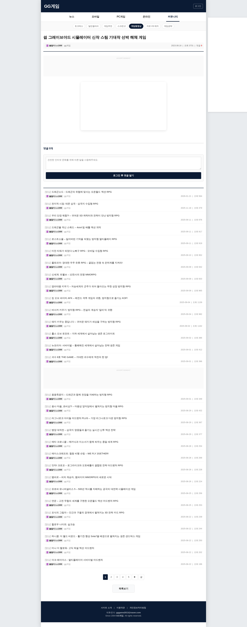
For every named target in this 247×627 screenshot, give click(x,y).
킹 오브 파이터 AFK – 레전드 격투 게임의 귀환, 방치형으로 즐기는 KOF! (86, 298)
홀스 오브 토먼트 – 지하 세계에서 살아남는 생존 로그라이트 (80, 333)
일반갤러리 (93, 26)
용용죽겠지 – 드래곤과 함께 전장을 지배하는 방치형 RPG (78, 394)
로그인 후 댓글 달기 (123, 175)
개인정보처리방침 (138, 607)
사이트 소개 (106, 607)
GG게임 (51, 6)
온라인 (146, 16)
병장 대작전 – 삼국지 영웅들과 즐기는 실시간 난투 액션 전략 (80, 430)
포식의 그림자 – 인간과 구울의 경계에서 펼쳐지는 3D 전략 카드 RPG (84, 512)
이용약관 (121, 607)
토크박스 (79, 26)
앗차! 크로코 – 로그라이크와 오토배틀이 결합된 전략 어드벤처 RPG (84, 465)
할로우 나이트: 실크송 (60, 524)
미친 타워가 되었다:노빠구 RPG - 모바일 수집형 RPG (76, 251)
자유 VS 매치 (153, 26)
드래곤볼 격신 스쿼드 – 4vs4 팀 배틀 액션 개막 (73, 227)
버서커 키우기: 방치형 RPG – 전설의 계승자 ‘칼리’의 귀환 (78, 310)
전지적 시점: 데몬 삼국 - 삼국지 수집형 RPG (71, 203)
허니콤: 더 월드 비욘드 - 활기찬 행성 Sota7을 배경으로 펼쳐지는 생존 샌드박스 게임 (92, 536)
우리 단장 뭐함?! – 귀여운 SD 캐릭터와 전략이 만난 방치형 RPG (82, 215)
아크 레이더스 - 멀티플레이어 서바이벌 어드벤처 (74, 560)
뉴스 (71, 16)
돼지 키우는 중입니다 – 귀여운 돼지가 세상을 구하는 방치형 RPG (83, 321)
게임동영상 (136, 26)
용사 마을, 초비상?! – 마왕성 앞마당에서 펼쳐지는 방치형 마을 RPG (84, 406)
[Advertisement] (123, 68)
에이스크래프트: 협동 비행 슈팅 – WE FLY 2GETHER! (77, 453)
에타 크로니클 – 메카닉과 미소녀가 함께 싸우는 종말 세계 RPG (81, 441)
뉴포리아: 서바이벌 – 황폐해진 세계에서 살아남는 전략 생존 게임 (82, 345)
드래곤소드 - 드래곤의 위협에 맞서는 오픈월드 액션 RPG (78, 191)
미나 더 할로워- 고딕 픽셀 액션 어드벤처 (69, 548)
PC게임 (121, 16)
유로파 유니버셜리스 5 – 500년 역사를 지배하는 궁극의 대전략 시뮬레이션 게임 (90, 489)
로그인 (198, 6)
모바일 (95, 16)
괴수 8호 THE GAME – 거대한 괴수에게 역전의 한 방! (76, 357)
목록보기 (123, 588)
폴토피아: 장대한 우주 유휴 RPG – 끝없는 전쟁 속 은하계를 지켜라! (84, 262)
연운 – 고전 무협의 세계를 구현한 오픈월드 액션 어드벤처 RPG (81, 500)
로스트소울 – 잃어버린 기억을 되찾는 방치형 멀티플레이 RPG (81, 239)
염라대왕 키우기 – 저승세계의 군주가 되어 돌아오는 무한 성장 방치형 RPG (88, 286)
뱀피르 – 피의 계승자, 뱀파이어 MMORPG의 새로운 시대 (78, 477)
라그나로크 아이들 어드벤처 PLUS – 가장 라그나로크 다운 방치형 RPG (86, 418)
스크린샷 (122, 26)
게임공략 (168, 26)
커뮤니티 (173, 16)
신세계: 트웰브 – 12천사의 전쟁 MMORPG (70, 274)
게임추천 (108, 26)
